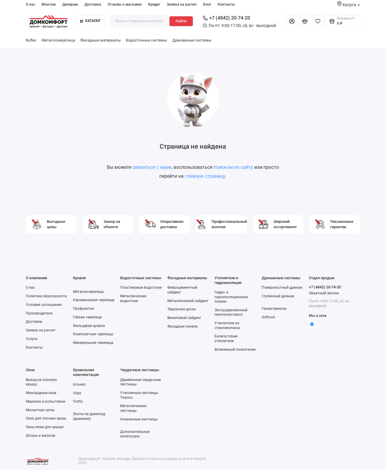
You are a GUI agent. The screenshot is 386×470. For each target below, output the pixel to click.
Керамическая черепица (94, 300)
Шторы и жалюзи (40, 436)
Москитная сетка (40, 410)
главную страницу (205, 176)
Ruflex (31, 40)
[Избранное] (318, 21)
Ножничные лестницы (139, 419)
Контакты (226, 4)
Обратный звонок (324, 293)
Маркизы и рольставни (45, 401)
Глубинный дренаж (278, 296)
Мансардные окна (41, 393)
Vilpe (77, 393)
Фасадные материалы (100, 40)
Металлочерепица (58, 40)
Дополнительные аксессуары (135, 434)
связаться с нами (151, 167)
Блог (207, 4)
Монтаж (49, 4)
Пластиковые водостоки (141, 287)
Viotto (78, 401)
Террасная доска (181, 309)
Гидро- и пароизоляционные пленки (231, 297)
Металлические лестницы (133, 408)
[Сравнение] (305, 21)
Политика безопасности (46, 296)
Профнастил (83, 309)
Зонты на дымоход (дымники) (89, 416)
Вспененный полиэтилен (235, 349)
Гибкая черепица (87, 317)
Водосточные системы (146, 40)
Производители (39, 313)
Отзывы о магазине (125, 4)
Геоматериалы (274, 309)
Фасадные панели (182, 326)
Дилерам (70, 4)
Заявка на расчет (182, 4)
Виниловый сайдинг (184, 318)
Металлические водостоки (133, 298)
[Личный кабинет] (292, 21)
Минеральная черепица (93, 343)
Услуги (31, 339)
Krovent (79, 384)
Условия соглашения (44, 305)
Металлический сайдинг (187, 301)
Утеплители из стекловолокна (227, 325)
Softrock (268, 317)
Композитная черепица (93, 334)
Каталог (90, 21)
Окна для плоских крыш (46, 418)
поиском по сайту (233, 167)
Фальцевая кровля (89, 326)
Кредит (154, 4)
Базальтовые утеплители (226, 338)
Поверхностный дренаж (282, 287)
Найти (181, 21)
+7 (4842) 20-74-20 (226, 18)
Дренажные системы (191, 40)
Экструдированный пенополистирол (231, 312)
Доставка (93, 4)
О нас (30, 4)
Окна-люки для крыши (44, 427)
